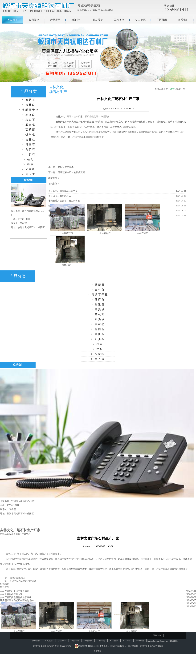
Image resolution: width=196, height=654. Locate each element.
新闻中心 (76, 19)
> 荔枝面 (29, 129)
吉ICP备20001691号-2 (64, 646)
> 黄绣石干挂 (28, 109)
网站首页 (13, 19)
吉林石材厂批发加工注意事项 (63, 191)
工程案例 (119, 19)
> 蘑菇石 (29, 99)
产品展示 (55, 19)
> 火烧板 (29, 169)
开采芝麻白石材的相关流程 (71, 172)
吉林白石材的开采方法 (59, 196)
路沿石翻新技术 (66, 167)
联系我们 (183, 19)
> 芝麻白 (29, 114)
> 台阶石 (29, 149)
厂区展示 (162, 19)
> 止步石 (29, 154)
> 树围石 (29, 144)
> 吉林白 (29, 104)
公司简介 (34, 19)
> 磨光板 (29, 124)
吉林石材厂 (104, 233)
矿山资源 (140, 19)
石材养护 (98, 19)
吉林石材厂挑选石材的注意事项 (64, 201)
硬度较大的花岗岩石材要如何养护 (17, 600)
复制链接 (173, 641)
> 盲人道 (29, 174)
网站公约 (157, 635)
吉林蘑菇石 (67, 233)
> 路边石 (29, 119)
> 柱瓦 (28, 159)
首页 (172, 89)
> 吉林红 (29, 139)
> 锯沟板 (29, 134)
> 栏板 (28, 164)
